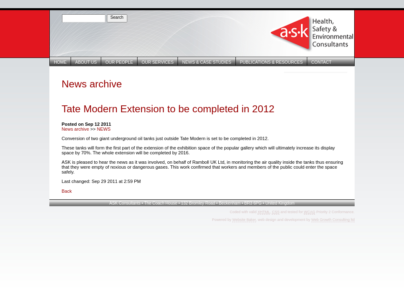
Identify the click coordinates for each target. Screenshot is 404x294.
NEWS (104, 129)
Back (67, 191)
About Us (86, 62)
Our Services (157, 62)
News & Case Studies (206, 62)
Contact (321, 62)
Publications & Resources (271, 62)
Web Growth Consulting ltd (333, 220)
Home (60, 62)
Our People (119, 62)
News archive (75, 129)
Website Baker (244, 220)
